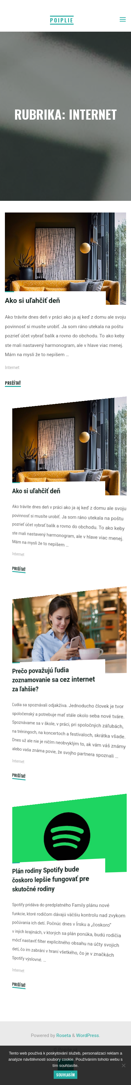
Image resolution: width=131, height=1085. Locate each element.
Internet (12, 367)
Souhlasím (65, 1074)
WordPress (87, 1035)
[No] (123, 1065)
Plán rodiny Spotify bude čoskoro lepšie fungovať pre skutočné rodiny (50, 879)
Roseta (63, 1035)
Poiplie (62, 20)
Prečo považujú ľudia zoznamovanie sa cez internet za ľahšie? (53, 679)
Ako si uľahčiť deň (32, 300)
